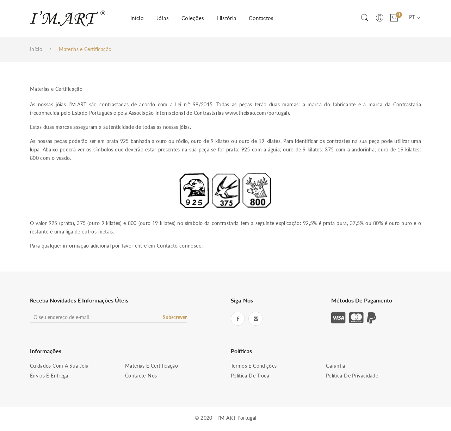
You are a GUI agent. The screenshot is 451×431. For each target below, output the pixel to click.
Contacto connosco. (180, 246)
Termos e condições (254, 366)
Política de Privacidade (352, 376)
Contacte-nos (141, 376)
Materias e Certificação (151, 366)
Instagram (255, 319)
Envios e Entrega (49, 376)
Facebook (238, 319)
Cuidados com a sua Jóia (59, 366)
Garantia (335, 366)
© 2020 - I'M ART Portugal (226, 418)
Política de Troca (250, 376)
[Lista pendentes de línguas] (415, 18)
